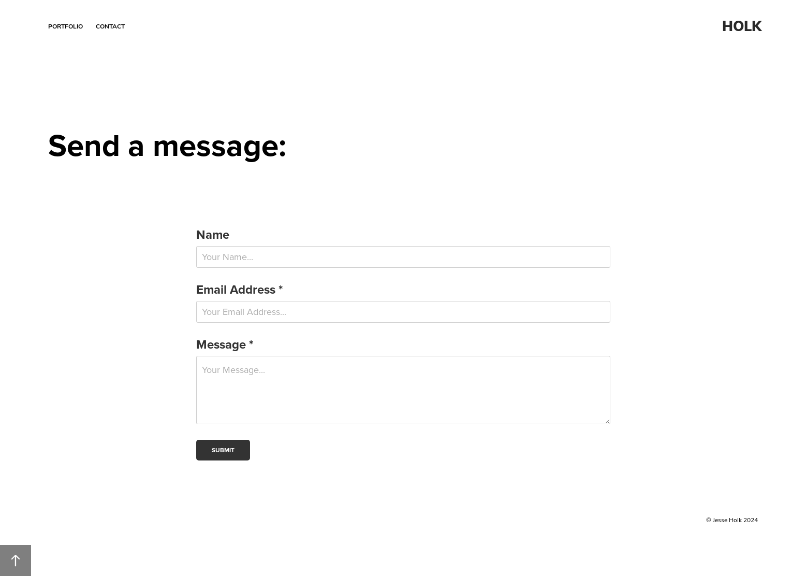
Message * (224, 344)
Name (212, 234)
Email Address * (239, 289)
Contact (110, 26)
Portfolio (65, 26)
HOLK (741, 25)
